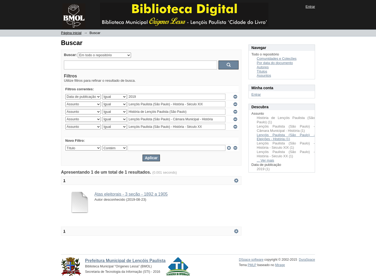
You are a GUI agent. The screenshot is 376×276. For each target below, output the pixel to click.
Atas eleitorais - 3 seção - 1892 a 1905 (131, 194)
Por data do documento (275, 63)
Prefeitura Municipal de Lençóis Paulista (125, 260)
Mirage (280, 265)
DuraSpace (307, 260)
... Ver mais (265, 160)
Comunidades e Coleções (277, 59)
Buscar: (70, 55)
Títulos (262, 71)
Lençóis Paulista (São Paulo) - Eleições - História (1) (286, 137)
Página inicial (71, 33)
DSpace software (251, 260)
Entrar (310, 7)
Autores (263, 67)
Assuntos (264, 75)
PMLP (252, 265)
